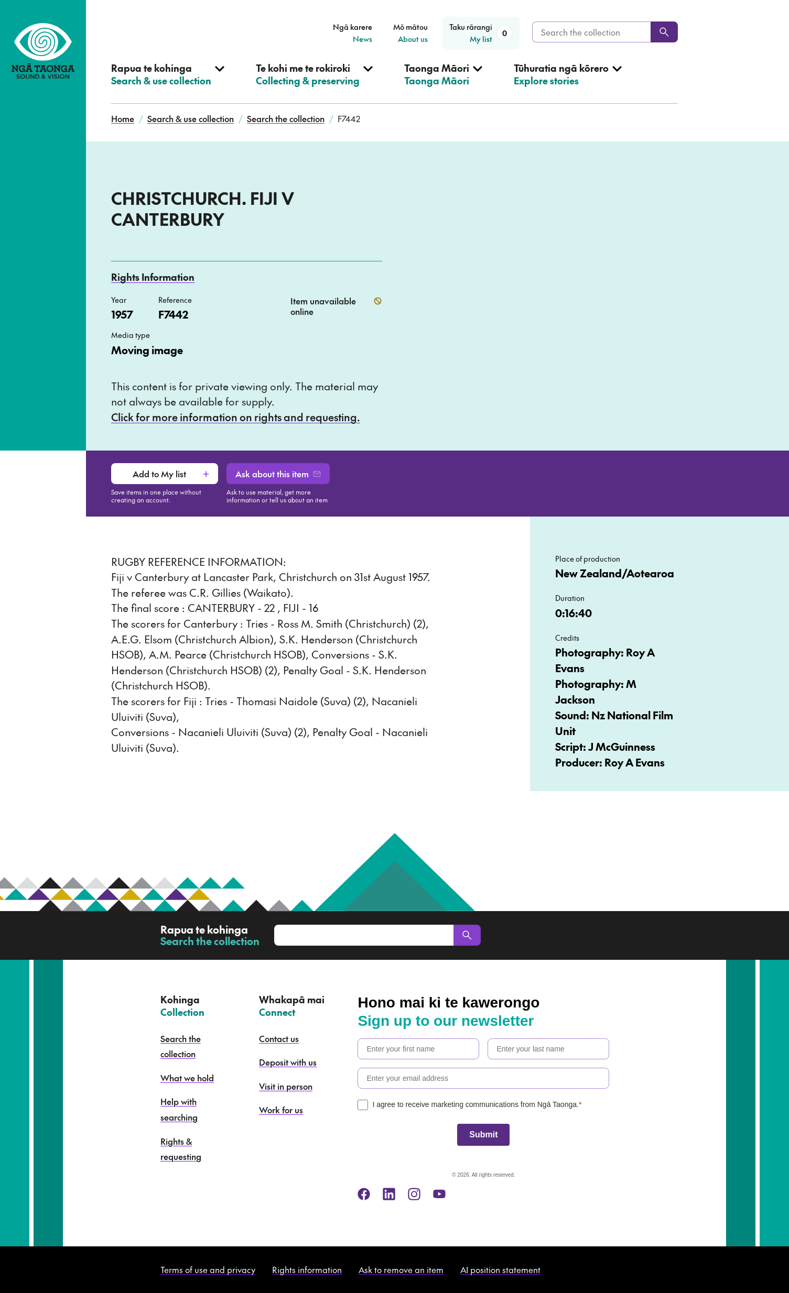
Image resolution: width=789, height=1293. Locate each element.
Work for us (281, 1109)
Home (122, 118)
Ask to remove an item (401, 1269)
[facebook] (364, 1194)
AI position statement (500, 1269)
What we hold (187, 1077)
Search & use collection (190, 118)
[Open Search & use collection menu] (167, 83)
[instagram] (414, 1194)
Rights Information (152, 276)
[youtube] (439, 1194)
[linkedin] (389, 1194)
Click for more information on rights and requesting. (235, 417)
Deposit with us (288, 1062)
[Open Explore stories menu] (568, 83)
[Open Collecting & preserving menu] (314, 83)
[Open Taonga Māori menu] (443, 83)
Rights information (307, 1269)
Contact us (279, 1038)
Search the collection (286, 118)
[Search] (664, 31)
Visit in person (285, 1086)
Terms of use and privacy (207, 1269)
